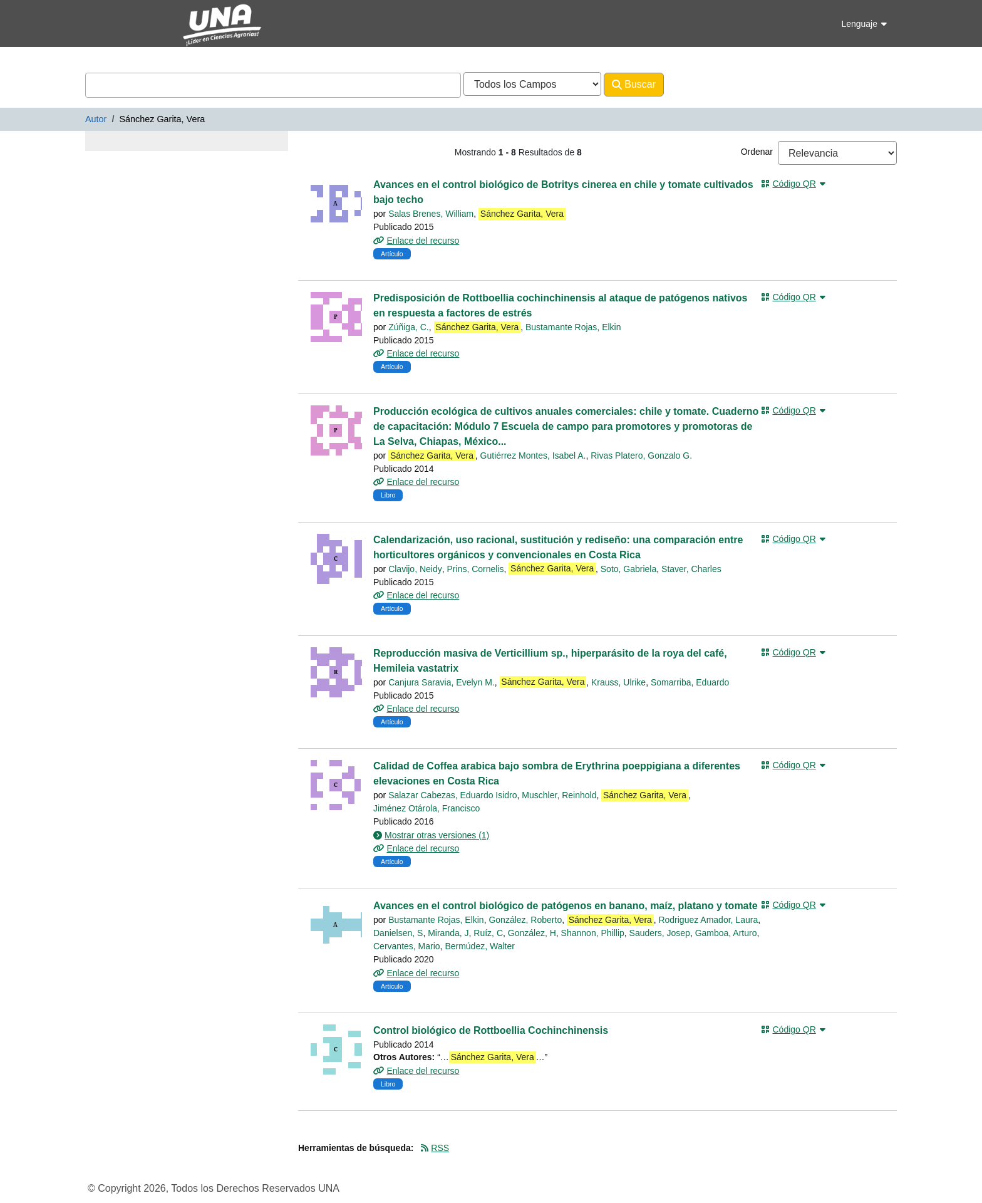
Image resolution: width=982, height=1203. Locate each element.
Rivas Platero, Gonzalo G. (641, 455)
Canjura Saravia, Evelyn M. (441, 682)
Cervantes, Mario (406, 946)
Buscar (634, 84)
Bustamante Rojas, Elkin (573, 327)
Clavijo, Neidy (415, 569)
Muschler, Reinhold (559, 795)
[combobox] (273, 85)
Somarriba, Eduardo (690, 682)
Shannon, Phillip (592, 933)
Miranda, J (448, 933)
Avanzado (696, 84)
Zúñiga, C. (408, 327)
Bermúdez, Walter (480, 946)
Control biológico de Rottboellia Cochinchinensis (490, 1030)
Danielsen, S (398, 933)
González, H (532, 933)
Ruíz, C (488, 933)
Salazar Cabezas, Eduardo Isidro (452, 795)
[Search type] (532, 84)
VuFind (107, 21)
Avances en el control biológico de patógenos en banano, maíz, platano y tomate (565, 905)
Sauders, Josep (659, 933)
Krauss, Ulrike (618, 682)
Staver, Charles (691, 569)
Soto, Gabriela (629, 569)
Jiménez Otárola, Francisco (426, 808)
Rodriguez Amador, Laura (708, 920)
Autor (95, 119)
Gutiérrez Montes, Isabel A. (533, 455)
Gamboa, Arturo (726, 933)
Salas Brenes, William (430, 214)
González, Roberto (525, 920)
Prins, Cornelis (475, 569)
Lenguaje (864, 24)
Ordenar (757, 152)
